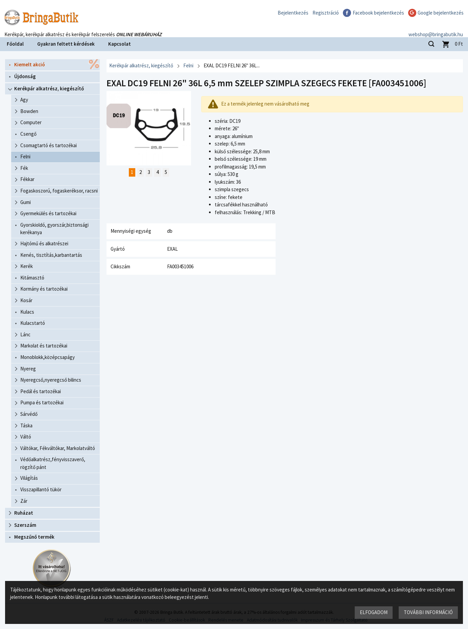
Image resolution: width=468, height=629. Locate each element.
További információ (428, 612)
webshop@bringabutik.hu (435, 28)
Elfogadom (374, 612)
